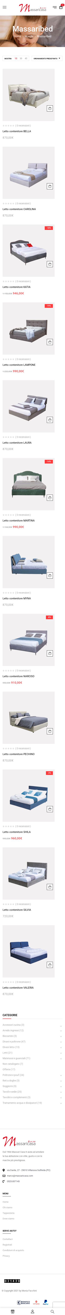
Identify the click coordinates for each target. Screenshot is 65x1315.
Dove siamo (8, 1218)
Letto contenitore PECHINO (18, 754)
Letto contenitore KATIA (17, 287)
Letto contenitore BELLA (17, 131)
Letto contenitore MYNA (17, 598)
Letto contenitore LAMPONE (19, 364)
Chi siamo (7, 1207)
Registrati (7, 1244)
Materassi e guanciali (14, 1058)
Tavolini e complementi (15, 1097)
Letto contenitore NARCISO (18, 676)
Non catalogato (11, 1063)
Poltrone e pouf (11, 1075)
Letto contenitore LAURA (17, 442)
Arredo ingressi (11, 1030)
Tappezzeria (8, 1213)
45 (26, 58)
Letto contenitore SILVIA (17, 909)
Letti (5, 1052)
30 (21, 58)
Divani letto (9, 1047)
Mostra (8, 59)
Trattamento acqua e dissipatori (20, 1102)
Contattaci (8, 1239)
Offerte (6, 1069)
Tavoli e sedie (10, 1091)
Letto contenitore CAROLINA (19, 209)
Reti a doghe (9, 1080)
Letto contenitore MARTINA (19, 520)
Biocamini (8, 1036)
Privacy (6, 1256)
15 (16, 58)
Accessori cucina (12, 1024)
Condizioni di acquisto (13, 1250)
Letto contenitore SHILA (17, 832)
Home (17, 36)
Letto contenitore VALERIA (18, 987)
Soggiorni (8, 1086)
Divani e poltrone (11, 1041)
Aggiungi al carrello (50, 108)
